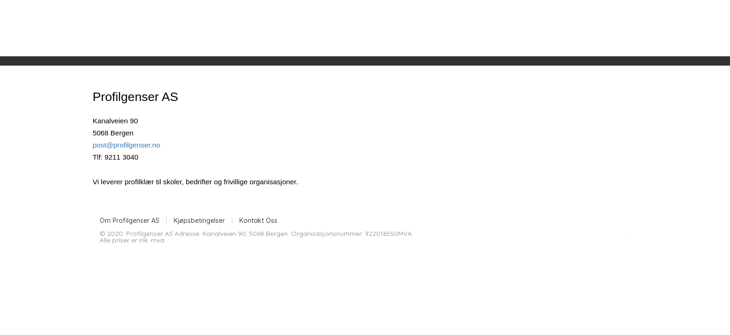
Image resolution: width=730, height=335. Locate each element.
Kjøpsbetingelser (199, 220)
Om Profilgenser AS (129, 220)
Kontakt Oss (258, 220)
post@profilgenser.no (126, 145)
